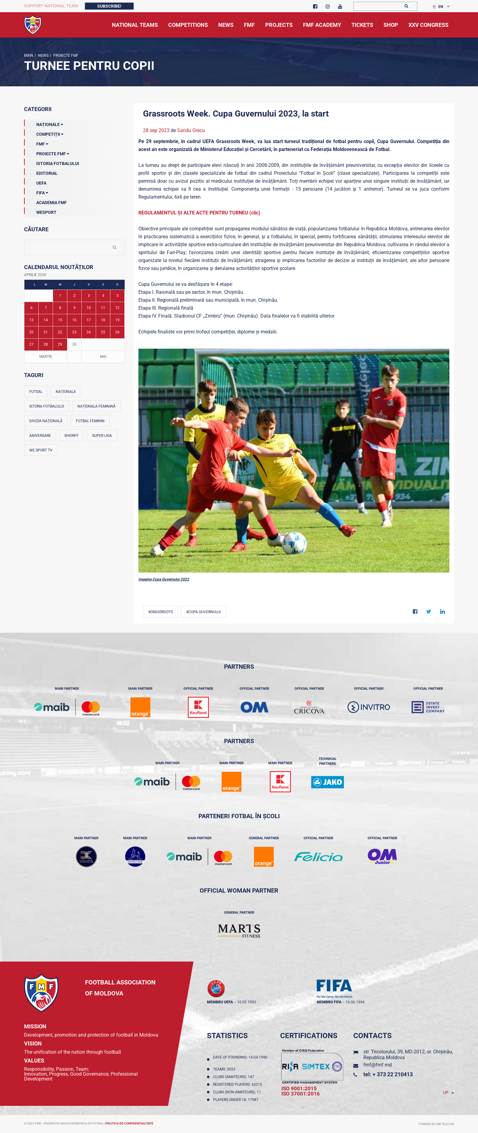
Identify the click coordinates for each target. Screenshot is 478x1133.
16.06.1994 (355, 1002)
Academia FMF (45, 201)
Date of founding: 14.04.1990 (240, 1059)
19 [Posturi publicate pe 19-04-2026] (117, 320)
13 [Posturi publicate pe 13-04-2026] (31, 320)
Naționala (66, 392)
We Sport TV (40, 450)
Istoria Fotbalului (51, 162)
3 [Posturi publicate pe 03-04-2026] (89, 295)
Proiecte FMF (65, 55)
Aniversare (40, 435)
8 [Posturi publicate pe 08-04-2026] (60, 308)
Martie (45, 356)
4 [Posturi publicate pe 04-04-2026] (103, 295)
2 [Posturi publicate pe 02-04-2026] (74, 295)
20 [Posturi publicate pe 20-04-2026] (31, 332)
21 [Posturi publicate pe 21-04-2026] (46, 332)
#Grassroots (160, 612)
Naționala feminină (96, 406)
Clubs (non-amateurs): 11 (238, 1092)
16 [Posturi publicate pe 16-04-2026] (74, 320)
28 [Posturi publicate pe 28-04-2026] (46, 344)
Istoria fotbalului (46, 406)
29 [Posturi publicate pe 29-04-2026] (60, 344)
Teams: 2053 (225, 1069)
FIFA (36, 191)
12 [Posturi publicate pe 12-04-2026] (117, 308)
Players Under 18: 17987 (236, 1100)
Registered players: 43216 (238, 1084)
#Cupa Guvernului (203, 612)
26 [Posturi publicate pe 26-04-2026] (117, 332)
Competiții (43, 133)
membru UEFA (220, 1002)
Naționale (43, 123)
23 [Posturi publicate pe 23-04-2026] (74, 332)
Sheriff (71, 435)
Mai (103, 356)
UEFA (35, 181)
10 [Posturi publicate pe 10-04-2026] (89, 308)
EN (438, 7)
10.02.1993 (246, 1002)
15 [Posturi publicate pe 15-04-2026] (60, 320)
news (42, 55)
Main (28, 55)
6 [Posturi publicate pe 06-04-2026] (31, 308)
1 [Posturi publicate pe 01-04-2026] (60, 295)
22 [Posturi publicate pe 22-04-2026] (60, 332)
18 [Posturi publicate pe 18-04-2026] (103, 320)
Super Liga (102, 435)
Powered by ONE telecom (436, 1124)
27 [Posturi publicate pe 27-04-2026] (31, 344)
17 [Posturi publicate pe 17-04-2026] (89, 320)
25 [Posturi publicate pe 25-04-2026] (103, 332)
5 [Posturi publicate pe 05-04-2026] (117, 295)
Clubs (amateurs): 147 (234, 1077)
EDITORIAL (41, 172)
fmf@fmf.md (377, 1065)
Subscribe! (109, 6)
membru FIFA (329, 1002)
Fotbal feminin (90, 421)
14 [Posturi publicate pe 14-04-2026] (46, 320)
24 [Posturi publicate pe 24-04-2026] (89, 332)
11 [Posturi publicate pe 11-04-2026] (103, 308)
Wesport (40, 211)
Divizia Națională (45, 421)
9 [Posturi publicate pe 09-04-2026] (74, 308)
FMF (36, 142)
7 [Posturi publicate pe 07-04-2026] (46, 308)
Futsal (35, 392)
